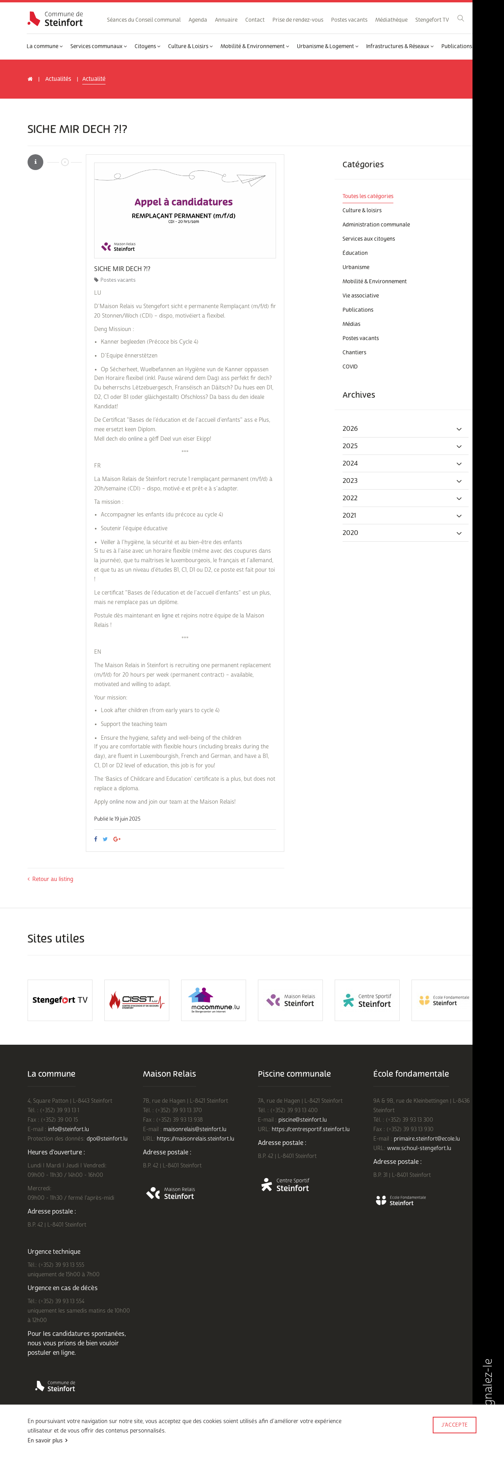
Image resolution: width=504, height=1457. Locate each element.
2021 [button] (403, 515)
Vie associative (361, 296)
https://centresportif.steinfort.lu (311, 1129)
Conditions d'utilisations (54, 1436)
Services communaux (98, 46)
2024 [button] (403, 463)
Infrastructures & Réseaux (400, 46)
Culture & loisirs (362, 211)
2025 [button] (403, 446)
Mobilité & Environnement (254, 46)
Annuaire (226, 20)
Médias (351, 324)
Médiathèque (391, 20)
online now (123, 802)
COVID (350, 367)
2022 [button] (403, 498)
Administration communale (376, 225)
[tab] (406, 429)
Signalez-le (487, 1396)
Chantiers (354, 353)
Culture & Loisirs (190, 46)
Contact (255, 20)
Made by (454, 1436)
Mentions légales (172, 1436)
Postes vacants (349, 20)
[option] (185, 210)
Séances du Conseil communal (144, 20)
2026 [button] (403, 429)
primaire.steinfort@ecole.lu (427, 1138)
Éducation (355, 253)
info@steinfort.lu (68, 1129)
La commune (45, 46)
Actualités (58, 79)
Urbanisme (356, 267)
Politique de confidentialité (117, 1436)
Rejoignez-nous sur (51, 1446)
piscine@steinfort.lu (302, 1120)
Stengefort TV (432, 20)
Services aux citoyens (369, 239)
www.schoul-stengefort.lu (419, 1148)
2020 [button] (403, 533)
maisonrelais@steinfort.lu (194, 1129)
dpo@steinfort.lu (107, 1138)
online (136, 439)
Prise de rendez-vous (297, 20)
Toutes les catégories (368, 196)
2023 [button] (403, 481)
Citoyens (147, 46)
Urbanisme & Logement (327, 46)
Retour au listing (50, 879)
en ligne (163, 615)
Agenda (198, 20)
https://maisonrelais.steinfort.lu (195, 1138)
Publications (458, 46)
